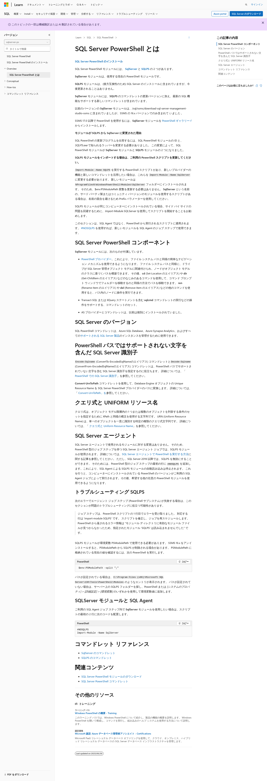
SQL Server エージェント (231, 64)
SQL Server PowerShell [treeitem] (18, 56)
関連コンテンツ (226, 73)
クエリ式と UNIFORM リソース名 (236, 60)
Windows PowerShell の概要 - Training (95, 713)
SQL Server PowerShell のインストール (99, 61)
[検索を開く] (246, 5)
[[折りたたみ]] (49, 35)
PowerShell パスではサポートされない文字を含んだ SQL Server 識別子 (239, 54)
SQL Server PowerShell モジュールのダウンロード (111, 676)
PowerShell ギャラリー (176, 120)
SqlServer (131, 69)
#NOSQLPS (88, 228)
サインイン (257, 4)
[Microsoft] (6, 4)
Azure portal (220, 13)
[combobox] (27, 42)
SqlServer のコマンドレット (98, 653)
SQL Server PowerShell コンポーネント (239, 44)
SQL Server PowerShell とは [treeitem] (25, 74)
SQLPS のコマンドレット (96, 657)
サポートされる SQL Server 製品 (100, 335)
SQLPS (145, 69)
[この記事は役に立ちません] (261, 86)
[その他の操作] (189, 37)
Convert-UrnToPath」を (92, 393)
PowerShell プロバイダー (96, 259)
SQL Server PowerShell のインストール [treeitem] (27, 62)
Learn (78, 37)
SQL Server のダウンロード (246, 13)
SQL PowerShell (105, 37)
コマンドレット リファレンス (234, 69)
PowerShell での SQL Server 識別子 (96, 376)
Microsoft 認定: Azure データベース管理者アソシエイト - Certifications (113, 733)
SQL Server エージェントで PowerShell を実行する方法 (155, 454)
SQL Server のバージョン (231, 48)
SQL (89, 37)
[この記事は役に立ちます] (257, 86)
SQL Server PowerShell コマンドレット (104, 681)
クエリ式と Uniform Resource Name (111, 426)
